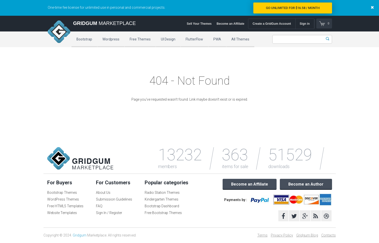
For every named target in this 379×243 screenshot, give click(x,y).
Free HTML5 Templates (65, 206)
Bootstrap (84, 39)
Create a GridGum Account (272, 23)
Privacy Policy (282, 235)
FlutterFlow (194, 39)
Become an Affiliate (230, 23)
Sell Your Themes (199, 23)
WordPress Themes (63, 199)
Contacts (328, 235)
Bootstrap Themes (62, 193)
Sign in (305, 23)
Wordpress (110, 39)
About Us (103, 193)
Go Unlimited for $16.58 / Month (293, 8)
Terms (262, 235)
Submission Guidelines (114, 199)
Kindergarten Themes (161, 199)
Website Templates (62, 213)
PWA (217, 39)
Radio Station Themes (162, 193)
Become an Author (306, 184)
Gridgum (79, 235)
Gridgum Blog (307, 235)
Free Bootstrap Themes (163, 213)
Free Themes (140, 39)
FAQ (99, 206)
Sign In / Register (109, 213)
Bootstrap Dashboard (162, 206)
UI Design (168, 39)
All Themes (240, 39)
